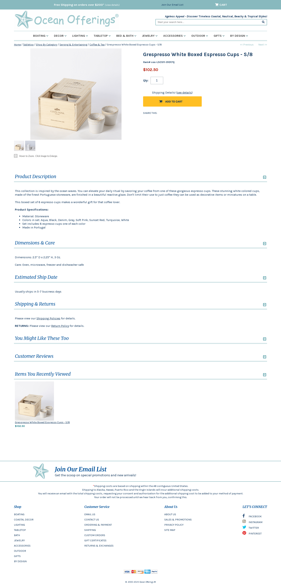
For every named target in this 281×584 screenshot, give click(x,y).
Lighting (80, 35)
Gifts (219, 35)
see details (184, 92)
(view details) (112, 5)
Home (17, 44)
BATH (17, 535)
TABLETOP (20, 530)
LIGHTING (19, 524)
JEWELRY (19, 540)
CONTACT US (91, 519)
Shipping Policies (48, 318)
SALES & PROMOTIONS (178, 519)
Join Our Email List (172, 4)
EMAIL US (89, 514)
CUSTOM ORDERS (94, 535)
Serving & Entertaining (73, 44)
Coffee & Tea (97, 44)
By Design (239, 35)
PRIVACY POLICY (173, 524)
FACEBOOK (252, 517)
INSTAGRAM (252, 522)
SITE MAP (169, 530)
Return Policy (60, 326)
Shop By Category (46, 44)
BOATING (19, 514)
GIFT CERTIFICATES (95, 540)
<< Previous (247, 44)
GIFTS (17, 556)
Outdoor (199, 35)
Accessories (174, 35)
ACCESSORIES (22, 545)
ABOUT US (170, 514)
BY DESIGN (20, 561)
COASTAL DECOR (23, 519)
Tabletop (102, 35)
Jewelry (150, 35)
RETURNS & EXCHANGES (99, 545)
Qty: (145, 80)
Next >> (262, 44)
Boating (40, 35)
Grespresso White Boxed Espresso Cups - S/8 (42, 422)
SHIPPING (90, 530)
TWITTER (250, 528)
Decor (60, 35)
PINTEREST (252, 534)
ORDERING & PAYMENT (98, 524)
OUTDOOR (20, 551)
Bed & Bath (126, 35)
